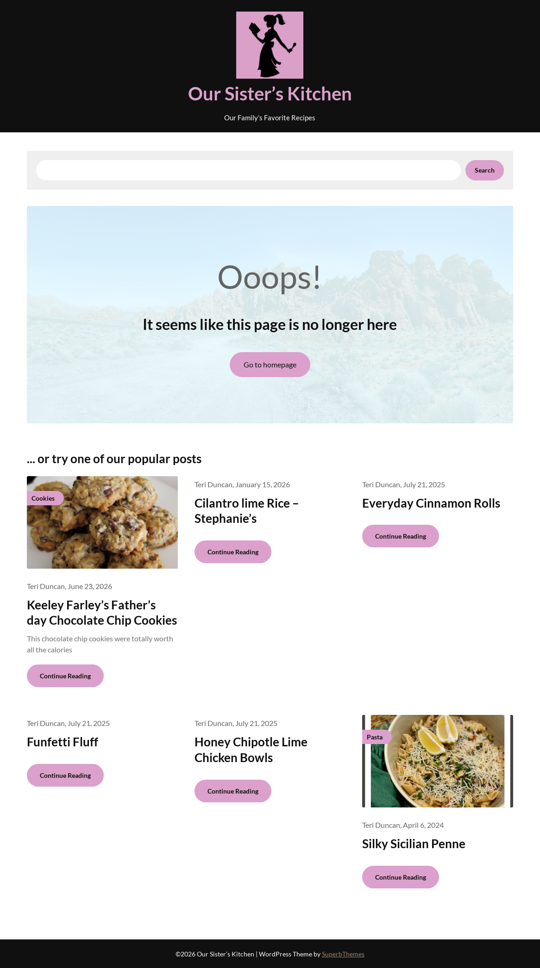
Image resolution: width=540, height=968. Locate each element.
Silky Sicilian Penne (413, 843)
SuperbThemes (343, 954)
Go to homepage (270, 364)
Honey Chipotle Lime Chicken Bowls (251, 749)
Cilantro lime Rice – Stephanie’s (247, 511)
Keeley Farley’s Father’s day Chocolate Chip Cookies (102, 612)
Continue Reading (65, 676)
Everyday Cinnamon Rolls (431, 503)
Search (485, 170)
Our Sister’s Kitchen (270, 93)
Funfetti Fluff (62, 741)
